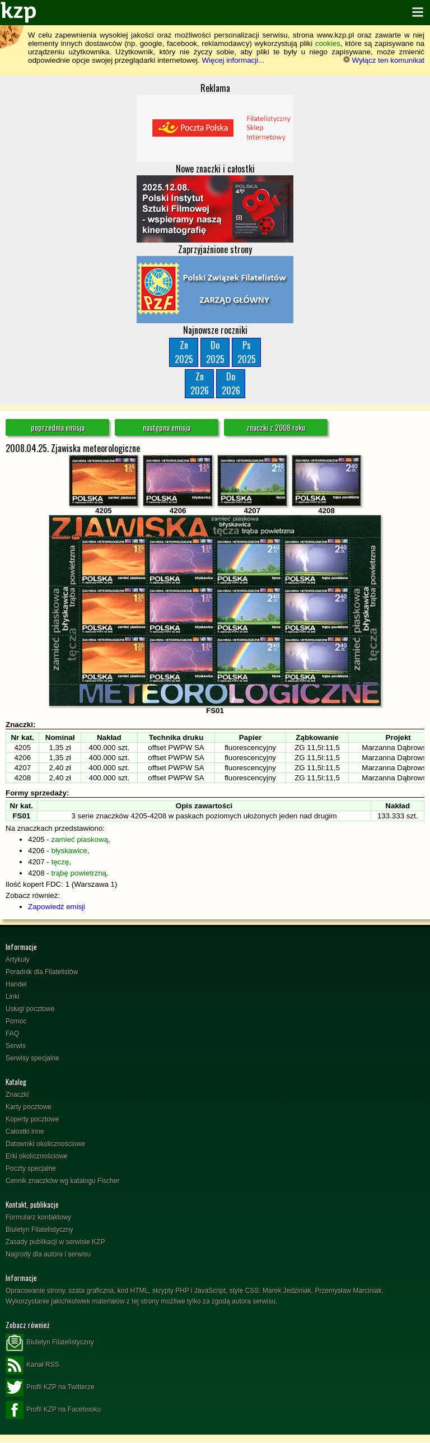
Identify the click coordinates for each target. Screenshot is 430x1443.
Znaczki (17, 1094)
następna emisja (166, 427)
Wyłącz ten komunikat (383, 60)
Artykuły (18, 959)
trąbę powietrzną (79, 873)
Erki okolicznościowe (37, 1156)
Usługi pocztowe (30, 1009)
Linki (13, 996)
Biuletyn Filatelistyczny (39, 1229)
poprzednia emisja (58, 427)
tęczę (60, 862)
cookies (327, 43)
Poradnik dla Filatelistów (42, 972)
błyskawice (69, 850)
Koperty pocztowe (32, 1119)
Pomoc (16, 1021)
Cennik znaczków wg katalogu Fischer (62, 1181)
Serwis (16, 1046)
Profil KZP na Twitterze (50, 1388)
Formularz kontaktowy (38, 1217)
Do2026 (231, 383)
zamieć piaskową (80, 839)
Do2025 (215, 352)
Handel (16, 984)
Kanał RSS (32, 1365)
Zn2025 (184, 352)
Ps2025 (246, 352)
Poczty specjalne (31, 1168)
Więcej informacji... (233, 60)
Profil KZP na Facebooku (53, 1410)
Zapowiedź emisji (56, 906)
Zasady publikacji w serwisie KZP (55, 1242)
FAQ (12, 1033)
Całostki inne (25, 1131)
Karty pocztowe (29, 1107)
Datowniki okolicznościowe (45, 1144)
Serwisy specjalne (32, 1058)
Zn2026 (199, 383)
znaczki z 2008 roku (275, 427)
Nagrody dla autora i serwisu (48, 1254)
